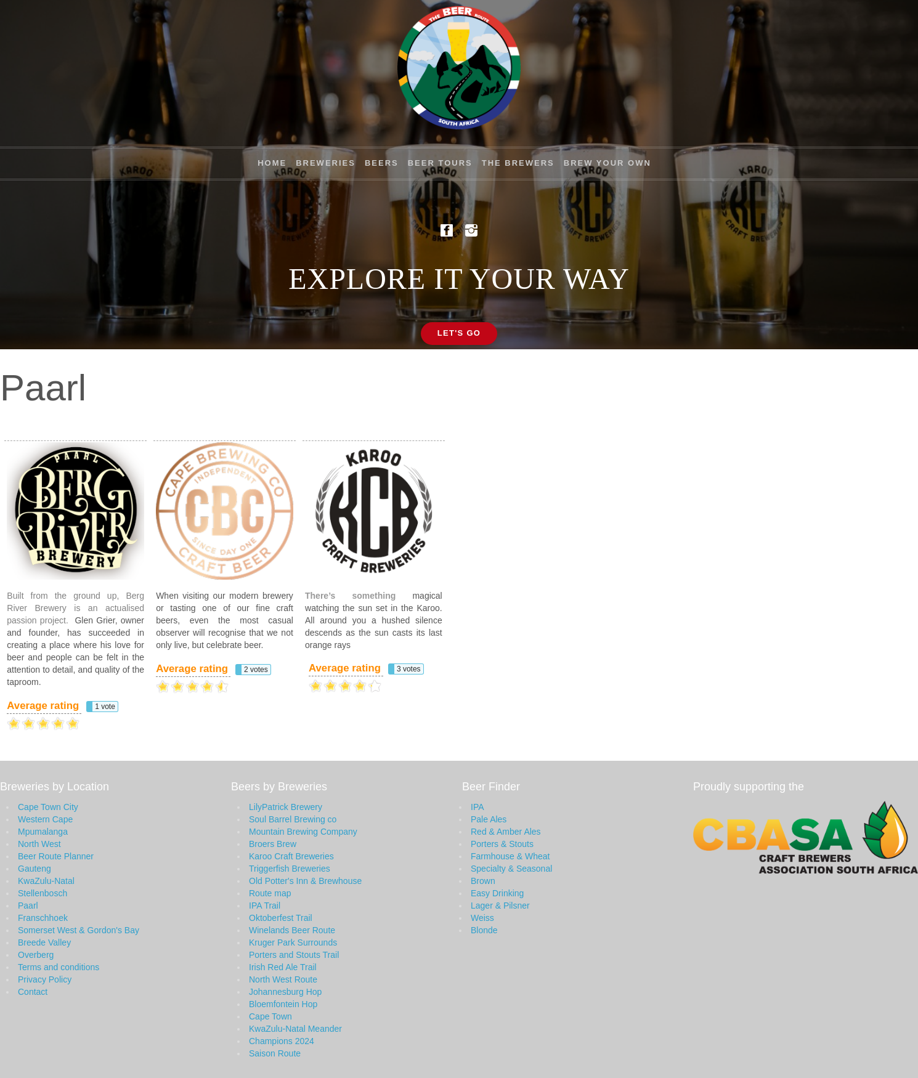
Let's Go (459, 333)
